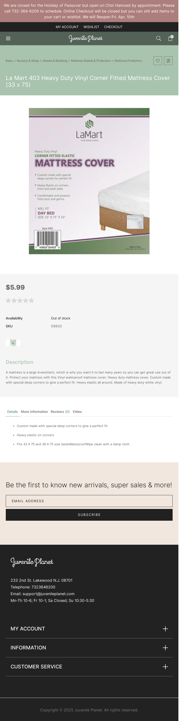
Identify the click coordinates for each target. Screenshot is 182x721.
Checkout (113, 27)
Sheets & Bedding (55, 60)
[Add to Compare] (168, 60)
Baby (9, 60)
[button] (20, 300)
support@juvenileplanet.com (49, 593)
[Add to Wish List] (157, 60)
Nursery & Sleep (28, 60)
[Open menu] (11, 38)
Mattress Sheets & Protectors (91, 60)
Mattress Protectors (128, 60)
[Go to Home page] (87, 38)
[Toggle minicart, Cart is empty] (168, 38)
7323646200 (43, 587)
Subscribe (89, 515)
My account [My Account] (67, 27)
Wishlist (91, 27)
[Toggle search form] (158, 38)
